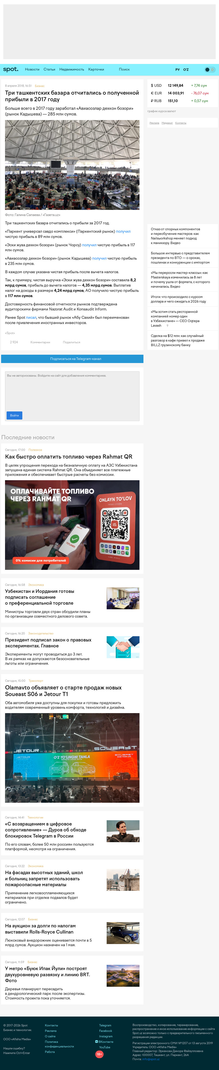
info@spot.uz (151, 1059)
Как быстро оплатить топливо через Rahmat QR (68, 456)
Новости (32, 69)
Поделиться (69, 342)
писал (31, 317)
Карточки (96, 69)
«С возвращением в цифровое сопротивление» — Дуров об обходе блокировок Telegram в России (45, 830)
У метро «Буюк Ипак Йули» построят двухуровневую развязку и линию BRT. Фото (47, 974)
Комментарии (37, 342)
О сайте (50, 1036)
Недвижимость (71, 69)
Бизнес (33, 919)
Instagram (104, 1036)
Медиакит (167, 123)
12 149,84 (175, 85)
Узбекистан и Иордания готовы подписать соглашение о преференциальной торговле (39, 597)
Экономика (36, 584)
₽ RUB (156, 101)
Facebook (103, 1031)
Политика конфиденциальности (59, 1044)
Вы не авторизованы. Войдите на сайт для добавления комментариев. (72, 390)
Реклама (154, 123)
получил (123, 231)
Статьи (49, 69)
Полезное (35, 450)
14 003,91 (176, 93)
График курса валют (163, 111)
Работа (50, 1052)
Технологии (35, 817)
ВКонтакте (104, 1041)
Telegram (103, 1025)
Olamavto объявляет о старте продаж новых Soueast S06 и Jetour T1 (63, 690)
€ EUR (156, 93)
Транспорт (36, 680)
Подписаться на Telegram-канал (72, 359)
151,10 (173, 101)
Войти (14, 415)
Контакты (180, 123)
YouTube (102, 1047)
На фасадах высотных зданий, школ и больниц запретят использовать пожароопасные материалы (44, 878)
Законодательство (40, 633)
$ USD (156, 85)
